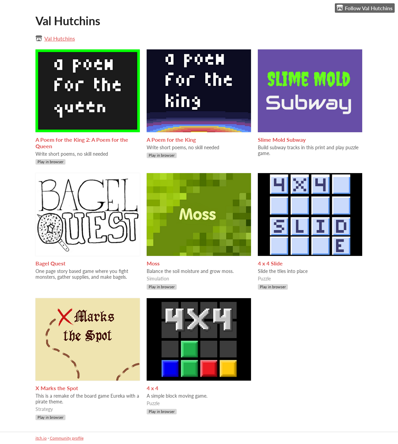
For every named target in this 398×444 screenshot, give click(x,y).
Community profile (67, 438)
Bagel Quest (50, 263)
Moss (153, 263)
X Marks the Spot (56, 388)
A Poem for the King (171, 139)
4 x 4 (152, 388)
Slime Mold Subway (282, 139)
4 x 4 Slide (270, 263)
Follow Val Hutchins (365, 7)
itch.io (41, 438)
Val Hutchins (59, 38)
